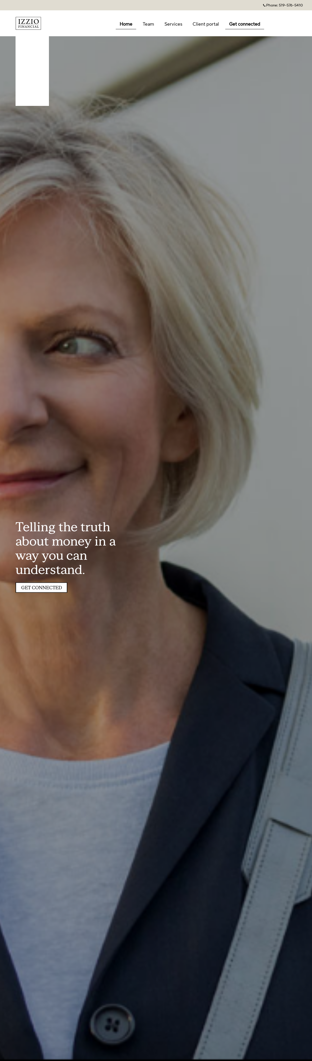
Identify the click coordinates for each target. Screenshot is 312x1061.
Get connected (244, 24)
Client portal (206, 24)
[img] (156, 530)
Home (126, 24)
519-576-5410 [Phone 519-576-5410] (291, 5)
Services (173, 24)
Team (148, 24)
